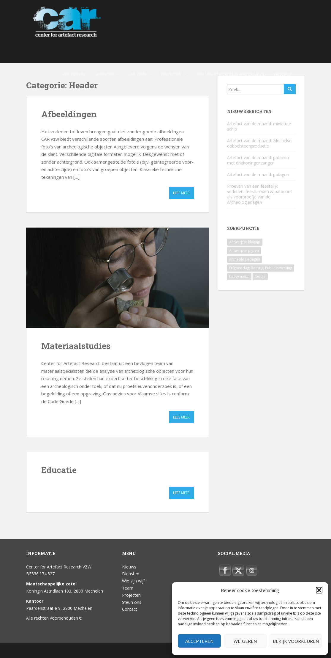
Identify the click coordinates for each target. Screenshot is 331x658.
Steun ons (131, 602)
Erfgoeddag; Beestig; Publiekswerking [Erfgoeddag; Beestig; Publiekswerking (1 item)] (260, 267)
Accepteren (199, 641)
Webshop (283, 73)
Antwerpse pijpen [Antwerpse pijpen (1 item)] (244, 250)
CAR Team (137, 73)
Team (127, 588)
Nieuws (129, 567)
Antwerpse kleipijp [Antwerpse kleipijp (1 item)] (244, 242)
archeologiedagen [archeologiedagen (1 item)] (244, 259)
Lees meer (181, 192)
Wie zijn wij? (75, 73)
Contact (129, 609)
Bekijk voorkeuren (296, 641)
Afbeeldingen (69, 114)
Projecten (171, 73)
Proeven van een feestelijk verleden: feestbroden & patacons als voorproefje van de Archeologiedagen (259, 194)
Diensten (105, 73)
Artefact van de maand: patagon (258, 174)
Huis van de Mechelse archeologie (230, 73)
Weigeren (245, 641)
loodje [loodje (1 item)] (260, 276)
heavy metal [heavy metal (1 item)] (239, 276)
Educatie (59, 469)
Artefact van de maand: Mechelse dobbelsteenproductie (259, 143)
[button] (319, 590)
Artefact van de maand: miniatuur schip (259, 126)
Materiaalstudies (75, 345)
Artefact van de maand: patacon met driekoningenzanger (258, 160)
